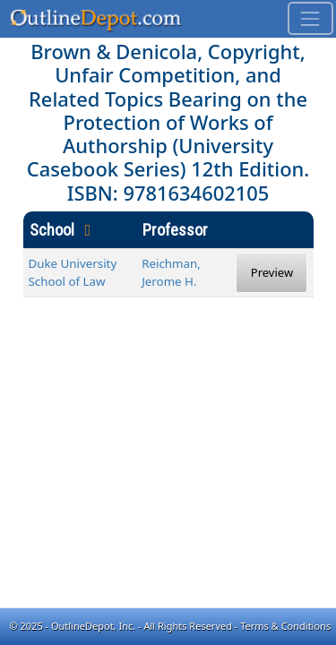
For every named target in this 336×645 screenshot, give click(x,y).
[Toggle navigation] (310, 18)
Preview (272, 272)
